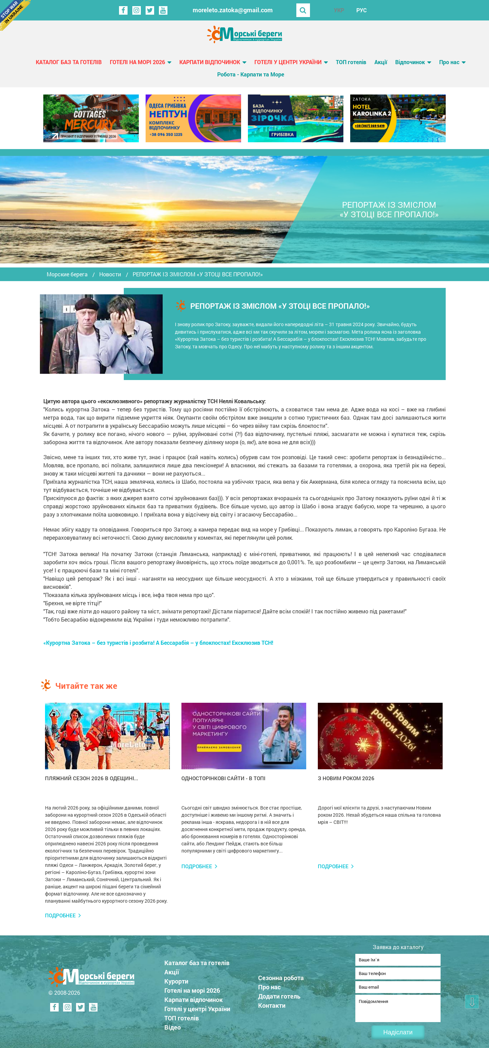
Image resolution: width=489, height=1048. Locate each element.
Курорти (176, 979)
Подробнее (60, 915)
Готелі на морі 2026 (137, 62)
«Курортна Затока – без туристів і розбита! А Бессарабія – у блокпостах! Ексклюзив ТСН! (158, 642)
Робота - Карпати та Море (250, 74)
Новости (110, 274)
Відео (172, 1025)
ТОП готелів (351, 62)
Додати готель (279, 994)
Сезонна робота (281, 976)
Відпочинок (410, 62)
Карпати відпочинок (209, 62)
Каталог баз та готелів (69, 62)
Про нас (449, 62)
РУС (361, 10)
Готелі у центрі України (288, 62)
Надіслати (398, 1032)
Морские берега (67, 274)
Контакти (271, 1003)
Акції (380, 62)
